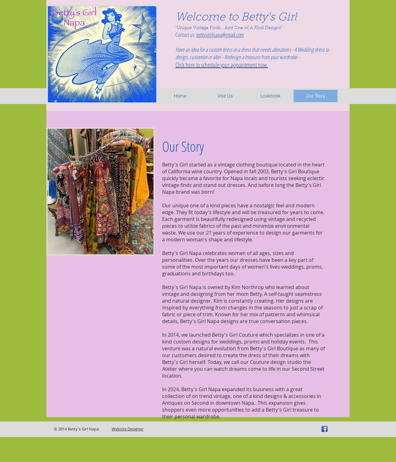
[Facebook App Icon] (324, 429)
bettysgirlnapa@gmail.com (220, 34)
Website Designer (128, 429)
